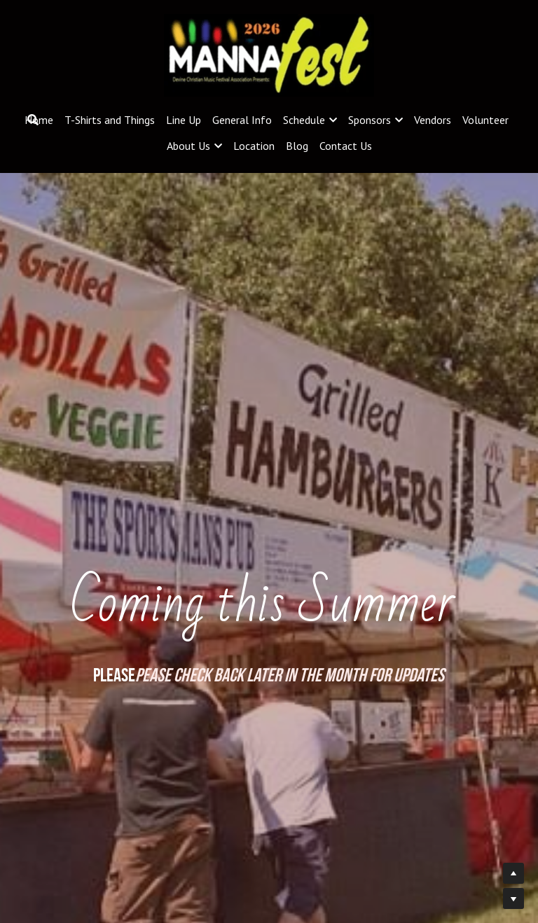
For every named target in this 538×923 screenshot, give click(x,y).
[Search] (33, 119)
